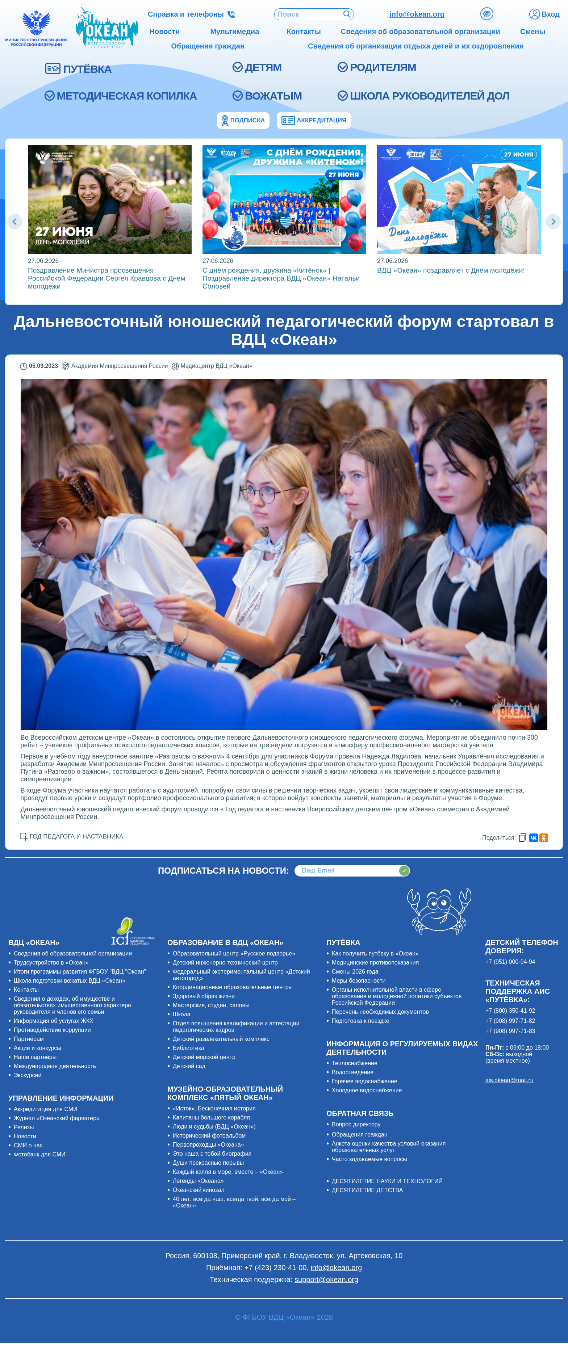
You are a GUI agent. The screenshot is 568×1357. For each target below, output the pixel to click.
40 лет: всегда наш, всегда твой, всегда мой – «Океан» (234, 1202)
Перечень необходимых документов (380, 1012)
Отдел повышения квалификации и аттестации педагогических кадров (236, 1026)
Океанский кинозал (199, 1190)
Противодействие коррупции (52, 1030)
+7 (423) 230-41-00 (276, 1268)
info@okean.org (416, 14)
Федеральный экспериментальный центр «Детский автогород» (241, 975)
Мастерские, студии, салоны (211, 1005)
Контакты (26, 990)
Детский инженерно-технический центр (225, 962)
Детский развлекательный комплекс (221, 1039)
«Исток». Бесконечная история (214, 1108)
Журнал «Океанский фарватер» (57, 1118)
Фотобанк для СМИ (40, 1154)
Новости (25, 1136)
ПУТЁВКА (87, 69)
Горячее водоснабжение (364, 1081)
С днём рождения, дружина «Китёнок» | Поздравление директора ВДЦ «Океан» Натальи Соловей (281, 278)
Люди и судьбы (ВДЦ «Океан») (214, 1126)
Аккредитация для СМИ (46, 1109)
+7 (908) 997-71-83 (510, 1031)
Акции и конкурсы (37, 1048)
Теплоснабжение (354, 1063)
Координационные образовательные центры (233, 987)
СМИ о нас (28, 1145)
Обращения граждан (360, 1134)
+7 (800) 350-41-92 (510, 1011)
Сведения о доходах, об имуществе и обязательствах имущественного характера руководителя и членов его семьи (72, 1005)
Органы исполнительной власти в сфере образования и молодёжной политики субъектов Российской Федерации (397, 996)
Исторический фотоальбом (209, 1136)
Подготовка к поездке (360, 1021)
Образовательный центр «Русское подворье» (234, 953)
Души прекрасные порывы (208, 1163)
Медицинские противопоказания (375, 962)
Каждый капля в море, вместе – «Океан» (228, 1172)
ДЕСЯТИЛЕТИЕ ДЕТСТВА (367, 1190)
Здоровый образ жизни (204, 996)
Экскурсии (27, 1075)
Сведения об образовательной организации (73, 953)
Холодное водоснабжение (367, 1090)
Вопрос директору (356, 1124)
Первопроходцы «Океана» (208, 1145)
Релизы (24, 1127)
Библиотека (188, 1048)
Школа (182, 1014)
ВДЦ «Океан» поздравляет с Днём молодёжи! (451, 270)
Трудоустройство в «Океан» (51, 962)
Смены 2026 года (355, 972)
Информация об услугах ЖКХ (53, 1021)
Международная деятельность (55, 1066)
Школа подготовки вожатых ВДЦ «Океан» (69, 981)
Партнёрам (29, 1039)
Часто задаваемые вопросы (369, 1159)
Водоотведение (352, 1072)
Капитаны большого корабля (211, 1117)
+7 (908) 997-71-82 (510, 1021)
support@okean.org (326, 1280)
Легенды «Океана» (198, 1181)
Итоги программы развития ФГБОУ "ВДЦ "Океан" (80, 972)
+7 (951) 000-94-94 (510, 962)
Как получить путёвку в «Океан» (375, 953)
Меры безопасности (358, 981)
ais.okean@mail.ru (509, 1080)
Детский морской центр (204, 1057)
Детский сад (189, 1066)
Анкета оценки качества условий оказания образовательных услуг (389, 1146)
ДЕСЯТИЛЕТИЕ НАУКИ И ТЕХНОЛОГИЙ (387, 1181)
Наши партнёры (35, 1057)
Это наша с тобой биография (212, 1154)
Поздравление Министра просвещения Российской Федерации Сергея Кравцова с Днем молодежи (106, 278)
